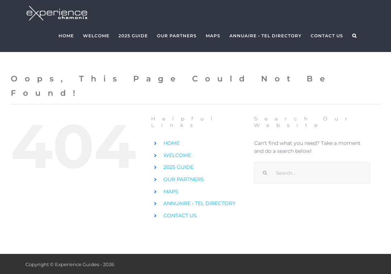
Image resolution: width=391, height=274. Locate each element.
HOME (171, 143)
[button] (354, 35)
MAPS (170, 191)
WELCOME (177, 155)
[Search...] (312, 173)
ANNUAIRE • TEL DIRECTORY (199, 203)
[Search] (265, 173)
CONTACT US (180, 215)
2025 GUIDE (178, 167)
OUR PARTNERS (183, 179)
